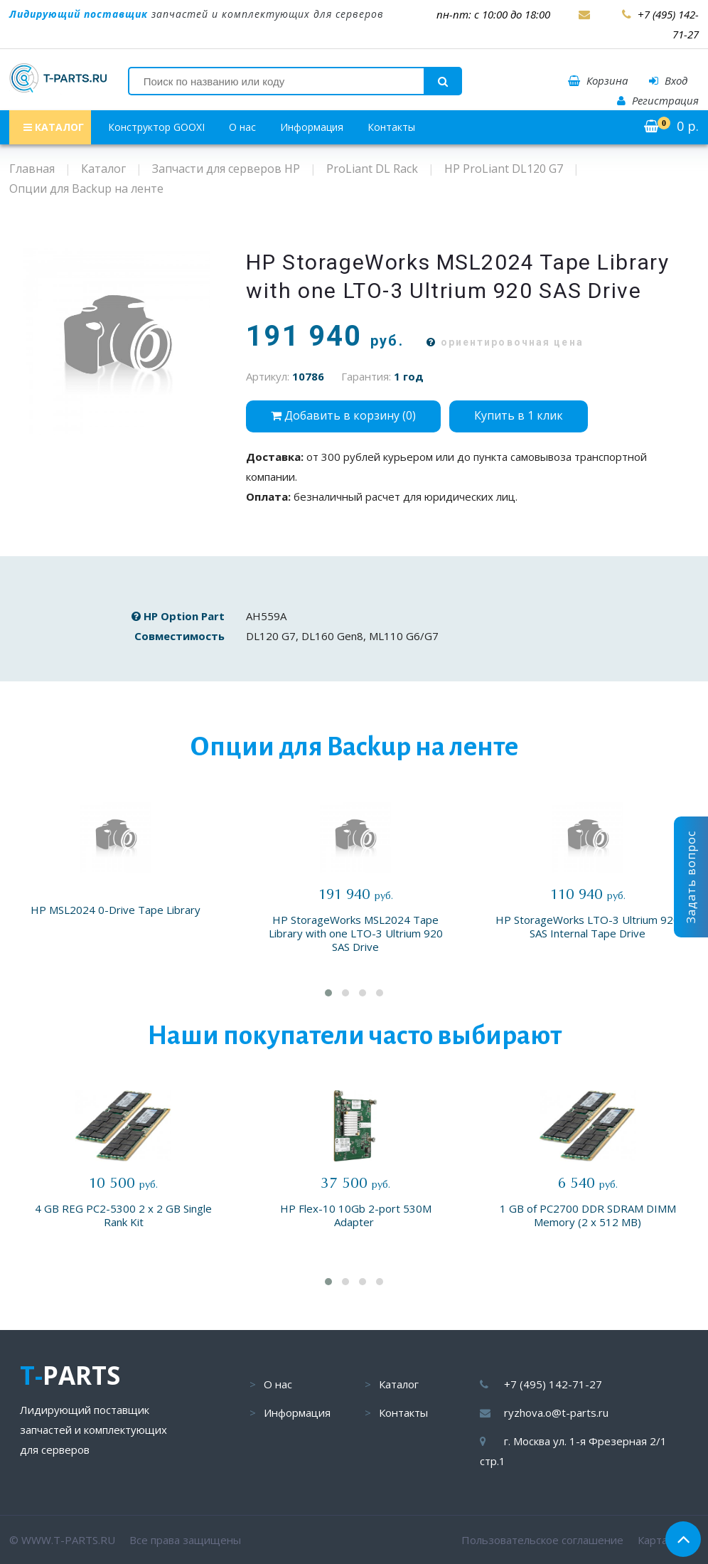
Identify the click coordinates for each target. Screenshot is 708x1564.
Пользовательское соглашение (542, 1540)
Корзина (598, 80)
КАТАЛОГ (53, 127)
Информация (311, 127)
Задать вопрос (691, 877)
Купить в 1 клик (518, 415)
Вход (668, 80)
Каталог (399, 1384)
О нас (242, 127)
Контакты (391, 127)
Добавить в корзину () (343, 415)
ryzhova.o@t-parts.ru (556, 1412)
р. (671, 125)
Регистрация (658, 100)
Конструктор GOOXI (156, 127)
